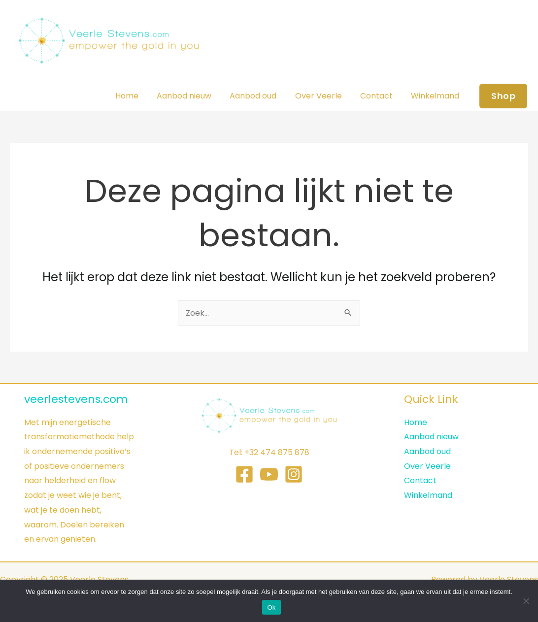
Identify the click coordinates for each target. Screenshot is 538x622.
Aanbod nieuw (195, 95)
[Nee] (526, 601)
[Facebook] (244, 474)
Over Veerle (325, 95)
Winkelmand (436, 95)
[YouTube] (269, 474)
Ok (271, 607)
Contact (380, 95)
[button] (503, 96)
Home (141, 95)
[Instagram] (293, 474)
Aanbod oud (262, 95)
